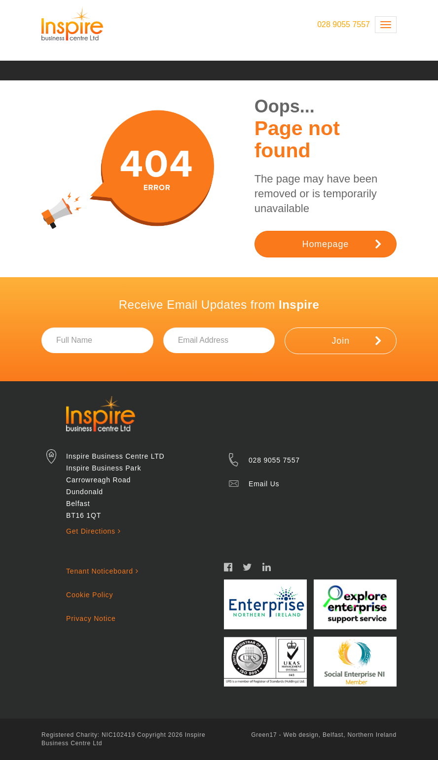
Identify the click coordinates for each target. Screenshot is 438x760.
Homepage (341, 243)
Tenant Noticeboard (102, 571)
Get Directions (93, 531)
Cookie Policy (89, 595)
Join (356, 340)
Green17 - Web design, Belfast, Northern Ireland (324, 734)
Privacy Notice (91, 618)
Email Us (264, 484)
